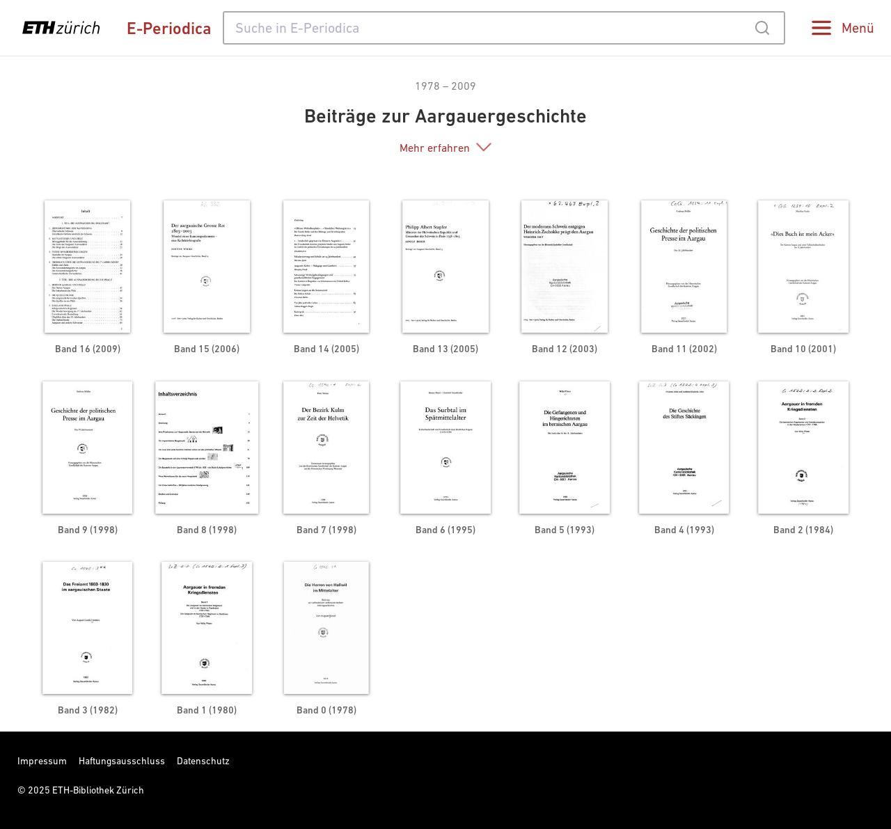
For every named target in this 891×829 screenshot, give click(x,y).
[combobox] (504, 28)
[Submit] (762, 28)
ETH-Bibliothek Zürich (98, 790)
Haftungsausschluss (122, 760)
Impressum (42, 760)
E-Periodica (169, 28)
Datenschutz (203, 760)
